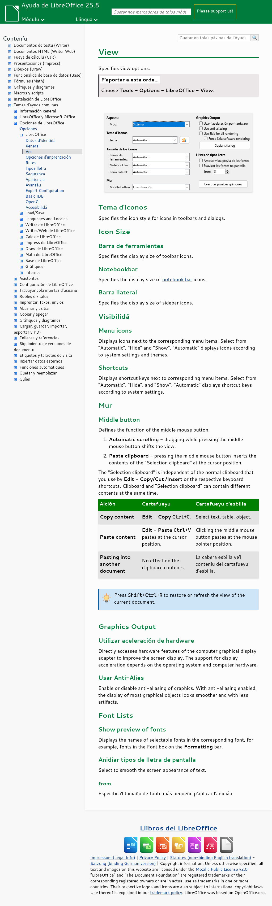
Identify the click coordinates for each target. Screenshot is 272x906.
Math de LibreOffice (43, 254)
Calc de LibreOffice (43, 236)
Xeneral (33, 146)
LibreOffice (35, 134)
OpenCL (33, 201)
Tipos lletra (36, 168)
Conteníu (15, 38)
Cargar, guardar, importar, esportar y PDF (40, 329)
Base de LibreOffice (43, 260)
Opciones (28, 129)
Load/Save (34, 213)
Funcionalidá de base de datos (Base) (48, 75)
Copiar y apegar (33, 314)
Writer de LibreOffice (45, 225)
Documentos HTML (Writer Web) (44, 51)
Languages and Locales (46, 218)
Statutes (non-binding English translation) (210, 857)
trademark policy (166, 892)
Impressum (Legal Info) (112, 857)
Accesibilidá (36, 207)
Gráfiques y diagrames (34, 87)
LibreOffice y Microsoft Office (47, 117)
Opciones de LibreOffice (41, 123)
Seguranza (35, 174)
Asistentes (29, 278)
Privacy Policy (152, 857)
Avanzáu (33, 185)
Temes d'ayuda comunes (36, 105)
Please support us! (215, 11)
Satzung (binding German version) (123, 863)
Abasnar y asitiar (34, 308)
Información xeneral (37, 111)
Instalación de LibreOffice (37, 99)
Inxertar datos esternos (40, 361)
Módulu (30, 19)
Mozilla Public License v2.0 (222, 869)
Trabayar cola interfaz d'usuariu (48, 290)
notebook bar (177, 279)
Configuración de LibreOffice (46, 284)
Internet (32, 272)
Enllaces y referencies (39, 338)
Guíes (24, 379)
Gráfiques (34, 266)
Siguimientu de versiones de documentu (42, 346)
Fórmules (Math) (29, 81)
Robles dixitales (33, 296)
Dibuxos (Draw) (28, 69)
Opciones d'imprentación (48, 157)
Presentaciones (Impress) (37, 63)
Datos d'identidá (41, 140)
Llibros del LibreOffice (178, 828)
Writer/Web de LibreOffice (50, 230)
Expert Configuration (45, 190)
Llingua (84, 19)
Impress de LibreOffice (46, 242)
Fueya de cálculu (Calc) (35, 57)
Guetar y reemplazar (38, 373)
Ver (29, 151)
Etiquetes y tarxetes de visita (45, 355)
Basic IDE (34, 196)
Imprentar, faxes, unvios (41, 302)
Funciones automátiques (41, 367)
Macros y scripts (29, 93)
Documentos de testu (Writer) (41, 45)
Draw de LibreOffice (44, 248)
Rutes (31, 162)
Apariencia (35, 179)
